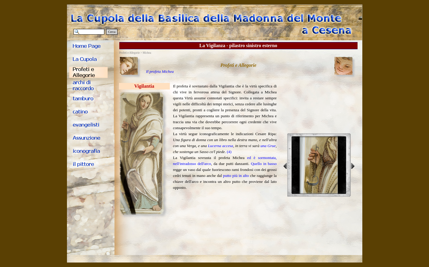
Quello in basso (264, 163)
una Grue (268, 145)
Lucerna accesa (220, 145)
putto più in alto (236, 175)
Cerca (112, 31)
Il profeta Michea (160, 71)
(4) (229, 151)
